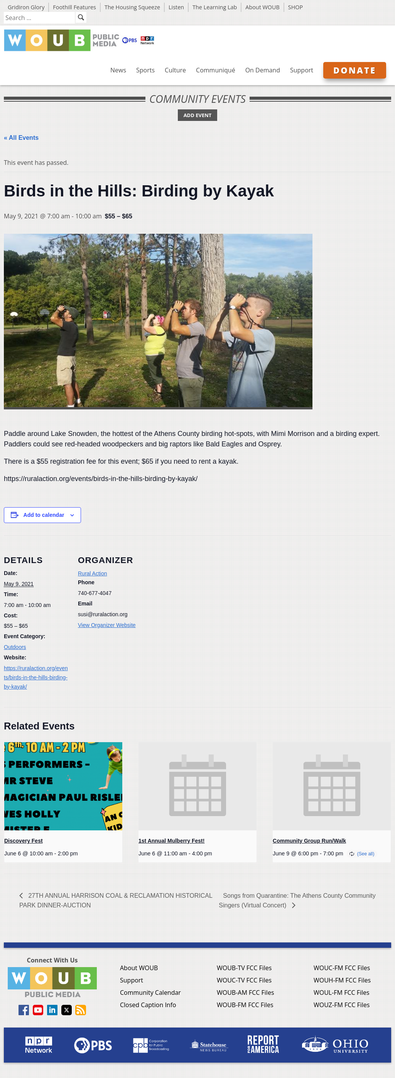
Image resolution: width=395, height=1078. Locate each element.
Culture (175, 70)
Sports (145, 70)
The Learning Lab (214, 7)
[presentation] (63, 786)
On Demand (262, 70)
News (118, 70)
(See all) (366, 854)
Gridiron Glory (26, 7)
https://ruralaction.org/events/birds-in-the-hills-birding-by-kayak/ (36, 677)
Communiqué (215, 70)
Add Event (198, 115)
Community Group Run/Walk (309, 841)
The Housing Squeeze (132, 7)
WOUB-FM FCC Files (245, 1005)
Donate (354, 70)
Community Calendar (150, 992)
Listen (176, 7)
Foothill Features (74, 7)
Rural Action (92, 573)
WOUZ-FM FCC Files (342, 1005)
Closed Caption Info (148, 1005)
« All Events (21, 137)
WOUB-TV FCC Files (244, 968)
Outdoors (15, 647)
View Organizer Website (107, 625)
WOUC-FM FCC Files (342, 968)
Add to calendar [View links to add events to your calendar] (44, 515)
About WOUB (262, 7)
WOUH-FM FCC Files (342, 980)
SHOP (295, 7)
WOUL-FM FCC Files (342, 992)
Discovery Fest (23, 841)
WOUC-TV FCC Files (244, 980)
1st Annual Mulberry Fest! (171, 841)
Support (301, 70)
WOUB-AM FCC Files (245, 992)
